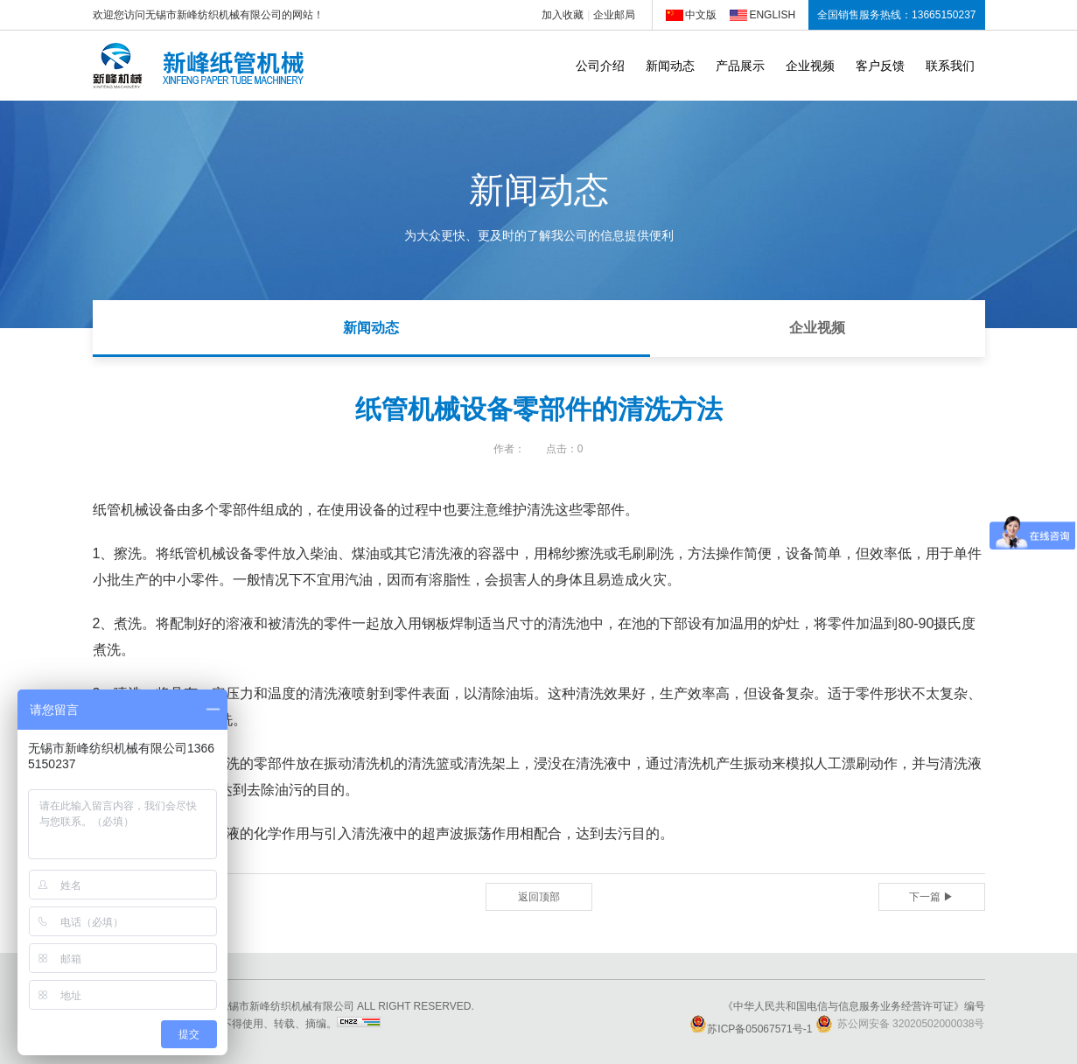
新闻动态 (670, 66)
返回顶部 (539, 897)
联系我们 (950, 66)
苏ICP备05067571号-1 (750, 1029)
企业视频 (810, 66)
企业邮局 (614, 15)
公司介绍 (600, 66)
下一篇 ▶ (931, 897)
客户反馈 (880, 66)
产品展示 (740, 66)
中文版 (701, 15)
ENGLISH (772, 15)
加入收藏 (563, 15)
